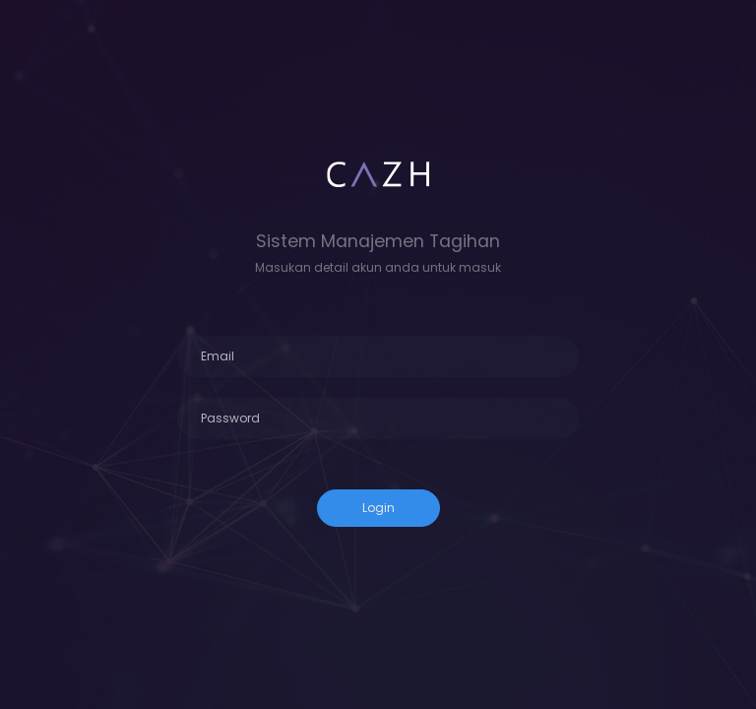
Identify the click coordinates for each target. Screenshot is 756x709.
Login (378, 507)
